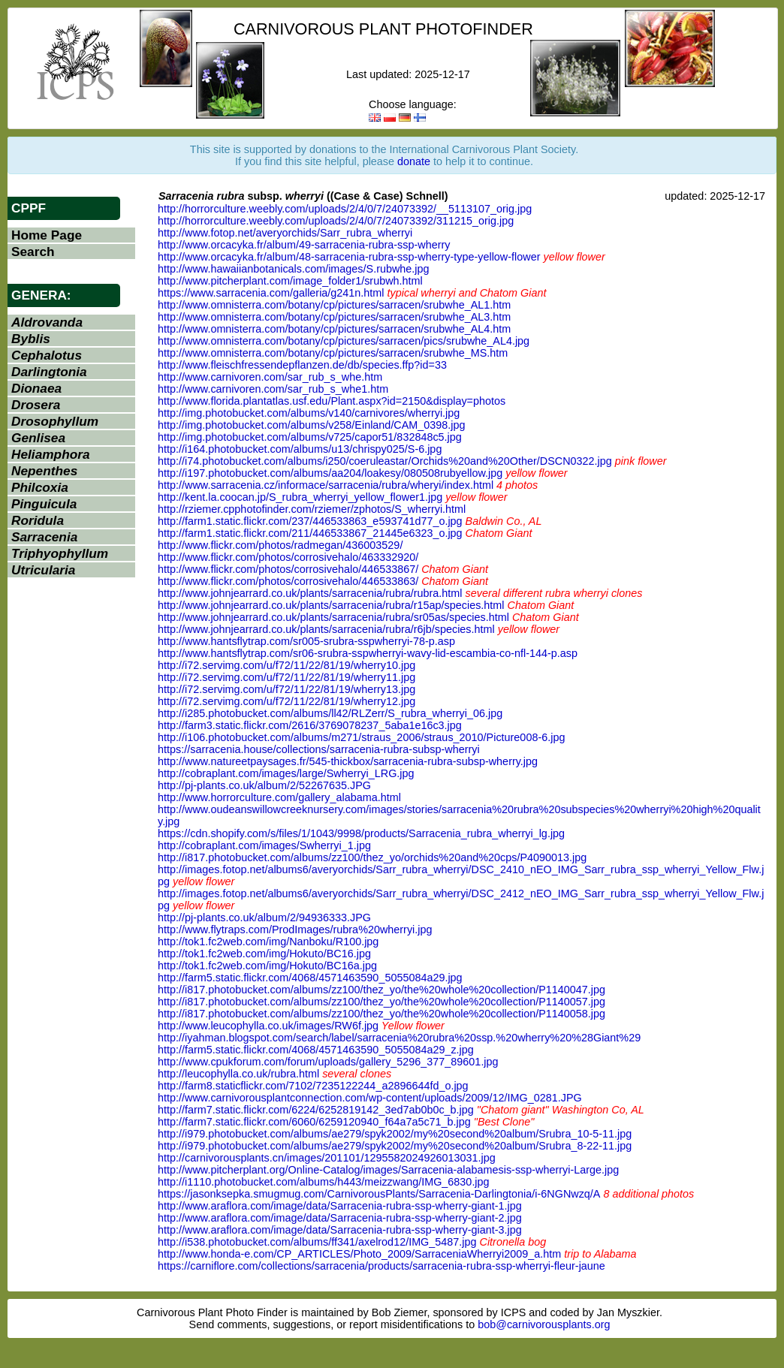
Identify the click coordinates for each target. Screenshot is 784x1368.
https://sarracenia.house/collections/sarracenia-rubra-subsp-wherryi (319, 749)
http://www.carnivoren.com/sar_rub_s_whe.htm (270, 377)
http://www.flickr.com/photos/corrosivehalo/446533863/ (288, 581)
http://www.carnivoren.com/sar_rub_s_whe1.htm (273, 389)
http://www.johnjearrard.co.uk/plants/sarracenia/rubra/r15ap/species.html (331, 605)
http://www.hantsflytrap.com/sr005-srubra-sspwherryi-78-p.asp (306, 641)
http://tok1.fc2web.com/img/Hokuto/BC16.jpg (264, 954)
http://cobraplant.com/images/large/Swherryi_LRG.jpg (286, 773)
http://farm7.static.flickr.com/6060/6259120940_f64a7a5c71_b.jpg (314, 1122)
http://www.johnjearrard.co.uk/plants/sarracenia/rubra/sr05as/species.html (333, 617)
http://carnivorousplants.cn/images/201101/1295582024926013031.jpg (327, 1158)
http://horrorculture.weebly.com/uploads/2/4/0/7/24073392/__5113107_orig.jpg (345, 209)
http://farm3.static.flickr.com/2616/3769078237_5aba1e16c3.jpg (310, 725)
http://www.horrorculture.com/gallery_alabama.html (279, 797)
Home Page (46, 235)
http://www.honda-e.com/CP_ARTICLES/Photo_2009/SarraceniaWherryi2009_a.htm (359, 1254)
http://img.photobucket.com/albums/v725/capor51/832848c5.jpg (310, 437)
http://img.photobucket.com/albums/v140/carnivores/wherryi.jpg (309, 413)
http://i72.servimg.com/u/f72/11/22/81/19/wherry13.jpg (286, 689)
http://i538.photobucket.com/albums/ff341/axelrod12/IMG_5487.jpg (317, 1242)
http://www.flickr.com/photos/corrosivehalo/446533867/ (288, 569)
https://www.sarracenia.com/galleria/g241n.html (271, 293)
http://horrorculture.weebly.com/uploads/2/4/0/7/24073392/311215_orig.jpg (336, 221)
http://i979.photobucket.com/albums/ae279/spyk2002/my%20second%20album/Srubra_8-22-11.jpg (395, 1146)
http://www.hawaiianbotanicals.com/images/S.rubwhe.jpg (294, 269)
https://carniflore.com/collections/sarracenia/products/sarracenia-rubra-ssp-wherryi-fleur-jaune (381, 1266)
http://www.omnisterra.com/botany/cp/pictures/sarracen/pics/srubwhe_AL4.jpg (343, 341)
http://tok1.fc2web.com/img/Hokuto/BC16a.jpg (267, 966)
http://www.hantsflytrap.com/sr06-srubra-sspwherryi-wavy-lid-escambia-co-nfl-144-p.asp (367, 653)
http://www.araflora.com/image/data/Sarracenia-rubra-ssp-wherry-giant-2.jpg (340, 1218)
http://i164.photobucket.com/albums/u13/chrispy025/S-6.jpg (300, 449)
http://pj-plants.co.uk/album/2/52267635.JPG (264, 785)
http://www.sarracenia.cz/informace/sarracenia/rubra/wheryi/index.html (325, 485)
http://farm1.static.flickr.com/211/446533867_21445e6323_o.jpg (310, 533)
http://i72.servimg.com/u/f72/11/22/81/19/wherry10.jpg (286, 665)
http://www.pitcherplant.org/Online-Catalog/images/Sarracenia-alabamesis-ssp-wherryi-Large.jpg (388, 1170)
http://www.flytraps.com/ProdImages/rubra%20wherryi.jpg (295, 930)
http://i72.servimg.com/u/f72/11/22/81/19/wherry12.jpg (286, 701)
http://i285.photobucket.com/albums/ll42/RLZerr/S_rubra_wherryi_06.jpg (330, 713)
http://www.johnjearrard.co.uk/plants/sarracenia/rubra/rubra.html (310, 593)
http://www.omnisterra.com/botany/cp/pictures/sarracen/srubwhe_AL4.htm (334, 329)
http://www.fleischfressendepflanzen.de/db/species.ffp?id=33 (302, 365)
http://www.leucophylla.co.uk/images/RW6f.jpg (268, 1026)
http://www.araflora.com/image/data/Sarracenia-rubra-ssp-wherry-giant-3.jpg (340, 1230)
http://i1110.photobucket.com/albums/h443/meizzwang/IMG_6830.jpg (324, 1182)
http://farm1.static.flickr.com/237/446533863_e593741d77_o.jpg (310, 521)
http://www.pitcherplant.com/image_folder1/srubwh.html (290, 281)
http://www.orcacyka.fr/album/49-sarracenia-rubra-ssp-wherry (304, 245)
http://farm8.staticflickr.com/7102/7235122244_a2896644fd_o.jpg (313, 1086)
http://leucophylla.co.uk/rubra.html (238, 1074)
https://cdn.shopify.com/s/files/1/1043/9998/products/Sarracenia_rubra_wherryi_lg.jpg (361, 833)
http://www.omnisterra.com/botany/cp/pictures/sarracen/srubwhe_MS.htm (333, 353)
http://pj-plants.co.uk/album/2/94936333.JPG (264, 917)
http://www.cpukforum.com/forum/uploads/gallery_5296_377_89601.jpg (328, 1062)
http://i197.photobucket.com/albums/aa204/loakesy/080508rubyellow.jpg (330, 473)
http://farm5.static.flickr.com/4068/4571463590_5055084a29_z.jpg (316, 1050)
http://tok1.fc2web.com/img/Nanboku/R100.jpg (268, 942)
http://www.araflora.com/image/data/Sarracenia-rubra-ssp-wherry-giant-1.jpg (340, 1206)
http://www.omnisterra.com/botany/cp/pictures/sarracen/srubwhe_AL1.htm (334, 305)
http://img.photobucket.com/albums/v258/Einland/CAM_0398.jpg (312, 425)
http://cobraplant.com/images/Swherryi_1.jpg (264, 845)
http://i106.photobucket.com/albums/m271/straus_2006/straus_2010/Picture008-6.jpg (361, 737)
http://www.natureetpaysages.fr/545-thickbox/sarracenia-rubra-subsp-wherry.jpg (348, 761)
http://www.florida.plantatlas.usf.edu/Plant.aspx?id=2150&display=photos (331, 401)
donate (413, 161)
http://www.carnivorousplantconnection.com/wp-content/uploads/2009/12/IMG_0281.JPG (370, 1098)
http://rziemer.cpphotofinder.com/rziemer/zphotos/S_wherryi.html (312, 509)
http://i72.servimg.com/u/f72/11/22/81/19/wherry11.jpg (286, 677)
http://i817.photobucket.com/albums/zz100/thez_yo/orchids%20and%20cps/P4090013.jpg (372, 857)
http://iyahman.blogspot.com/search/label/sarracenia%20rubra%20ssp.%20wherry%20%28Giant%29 (399, 1038)
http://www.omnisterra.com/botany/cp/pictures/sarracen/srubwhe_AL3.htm (334, 317)
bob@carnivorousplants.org (544, 1324)
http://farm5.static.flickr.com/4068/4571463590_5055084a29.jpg (310, 978)
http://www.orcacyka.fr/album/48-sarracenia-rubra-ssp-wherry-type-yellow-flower (349, 257)
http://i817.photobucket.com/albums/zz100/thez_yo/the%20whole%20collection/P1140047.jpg (381, 990)
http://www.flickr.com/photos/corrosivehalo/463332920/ (288, 557)
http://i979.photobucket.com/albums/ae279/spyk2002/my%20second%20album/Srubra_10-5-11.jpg (395, 1134)
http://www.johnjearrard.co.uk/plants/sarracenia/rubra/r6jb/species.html (326, 629)
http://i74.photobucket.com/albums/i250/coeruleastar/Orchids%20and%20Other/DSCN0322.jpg (385, 461)
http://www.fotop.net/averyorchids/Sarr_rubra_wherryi (285, 233)
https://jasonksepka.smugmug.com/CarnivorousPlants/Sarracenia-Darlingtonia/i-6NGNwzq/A (379, 1194)
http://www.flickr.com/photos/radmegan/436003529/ (280, 545)
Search (33, 251)
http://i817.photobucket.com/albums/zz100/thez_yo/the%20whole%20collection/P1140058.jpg (381, 1014)
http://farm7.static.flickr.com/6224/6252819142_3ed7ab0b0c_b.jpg (316, 1110)
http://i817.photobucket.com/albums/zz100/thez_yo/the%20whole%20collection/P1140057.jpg (381, 1002)
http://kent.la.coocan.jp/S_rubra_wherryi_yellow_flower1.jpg (300, 497)
